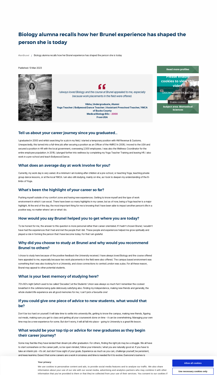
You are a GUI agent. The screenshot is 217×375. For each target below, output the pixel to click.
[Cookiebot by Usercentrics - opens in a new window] (18, 369)
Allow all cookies (193, 347)
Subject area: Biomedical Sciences (178, 108)
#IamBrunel (23, 55)
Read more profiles (177, 69)
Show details (44, 369)
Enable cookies (178, 102)
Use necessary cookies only (192, 355)
